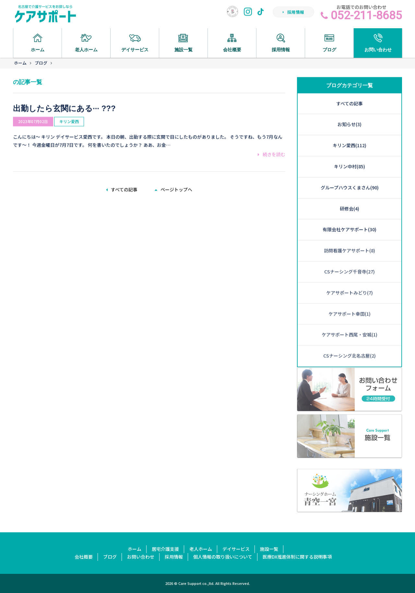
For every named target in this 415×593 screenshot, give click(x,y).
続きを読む (271, 146)
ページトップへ (173, 188)
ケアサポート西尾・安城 (349, 306)
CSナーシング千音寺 (349, 242)
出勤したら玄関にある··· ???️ (64, 100)
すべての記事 (121, 188)
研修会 (349, 179)
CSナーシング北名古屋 (349, 326)
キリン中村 (349, 137)
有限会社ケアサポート (349, 200)
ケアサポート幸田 (349, 284)
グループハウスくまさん (350, 158)
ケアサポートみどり (349, 263)
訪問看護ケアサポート (349, 221)
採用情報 (293, 14)
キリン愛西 (69, 113)
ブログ (41, 63)
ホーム (20, 63)
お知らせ (350, 95)
